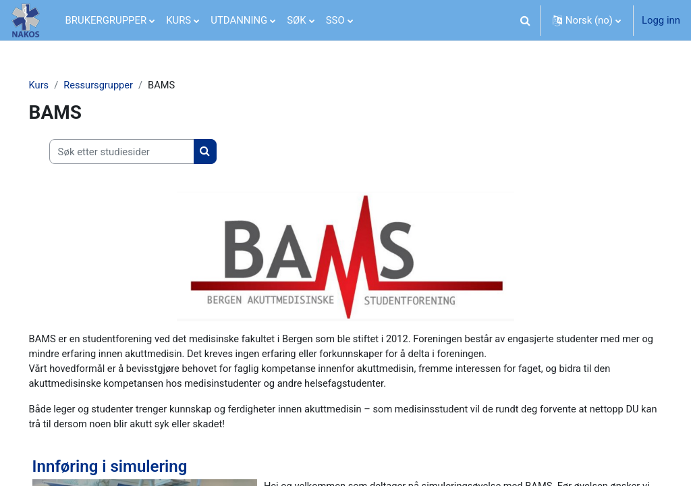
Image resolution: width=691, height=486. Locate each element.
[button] (525, 20)
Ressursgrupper (118, 86)
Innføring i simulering (128, 468)
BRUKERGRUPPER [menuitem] (106, 20)
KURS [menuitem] (178, 20)
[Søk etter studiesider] (140, 152)
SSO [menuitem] (335, 20)
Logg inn (661, 20)
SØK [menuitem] (296, 20)
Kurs (58, 86)
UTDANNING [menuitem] (239, 20)
